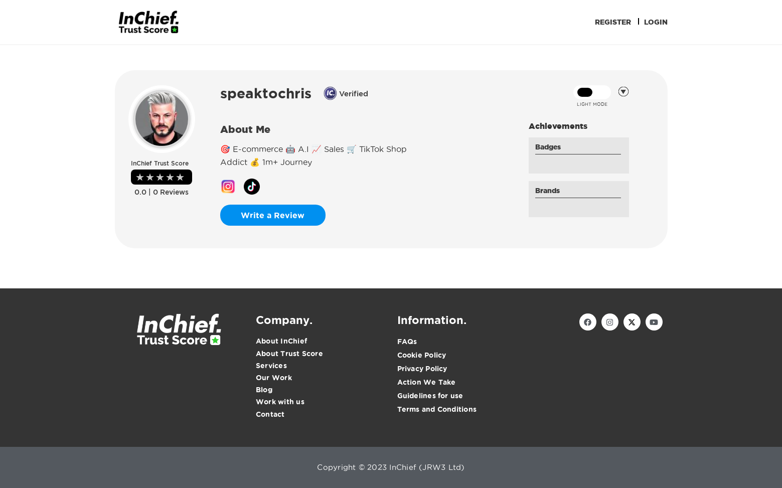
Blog (264, 390)
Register (613, 22)
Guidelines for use (430, 396)
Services (271, 366)
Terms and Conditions (437, 409)
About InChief (281, 341)
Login (656, 22)
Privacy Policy (422, 369)
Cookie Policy (421, 355)
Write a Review (272, 215)
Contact (270, 414)
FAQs (407, 342)
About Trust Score (289, 354)
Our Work (274, 378)
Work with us (280, 402)
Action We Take (426, 382)
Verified (346, 93)
